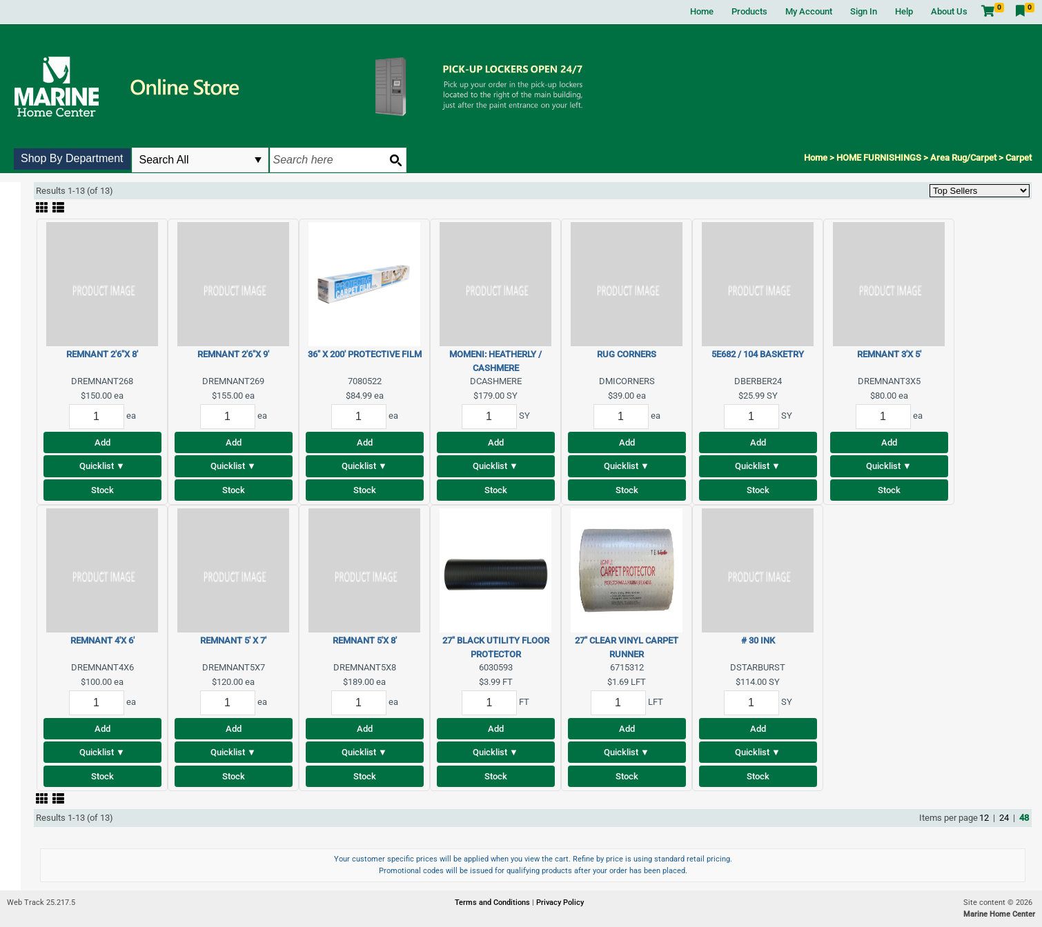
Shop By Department (72, 158)
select (258, 160)
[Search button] (395, 160)
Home (702, 11)
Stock (102, 490)
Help (904, 11)
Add (102, 442)
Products (749, 11)
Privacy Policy (560, 902)
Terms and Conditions (493, 902)
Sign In (863, 11)
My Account (808, 11)
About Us (949, 11)
